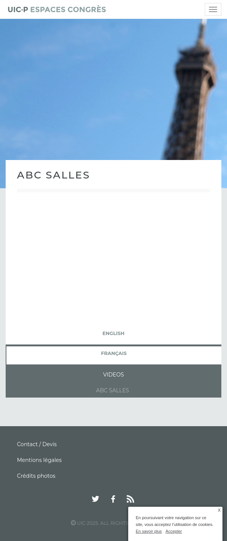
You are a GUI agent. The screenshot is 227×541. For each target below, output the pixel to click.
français (114, 353)
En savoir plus (149, 531)
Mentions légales (39, 460)
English (113, 333)
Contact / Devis (37, 444)
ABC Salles (112, 390)
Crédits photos (36, 475)
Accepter (174, 531)
